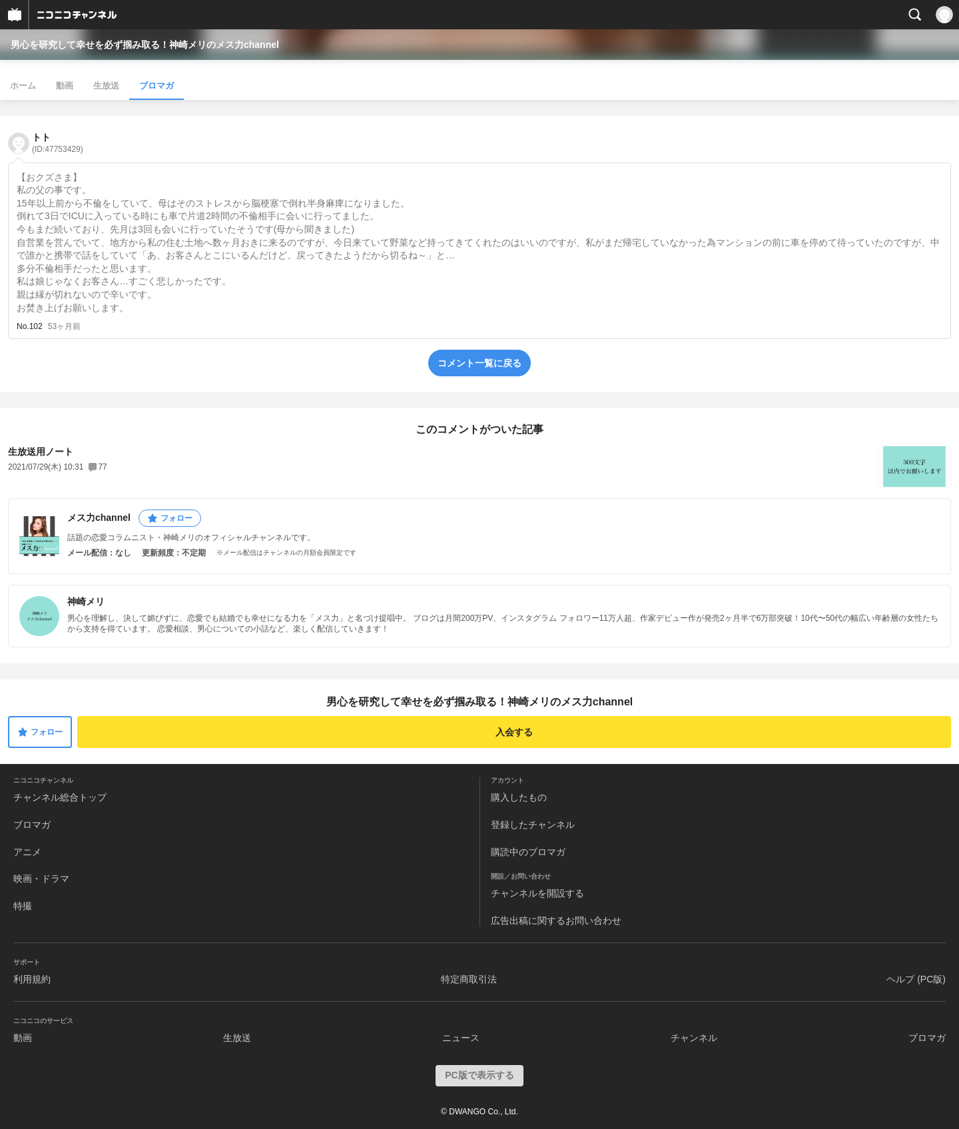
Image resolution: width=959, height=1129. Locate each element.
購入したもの (519, 797)
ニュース (461, 1037)
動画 (64, 86)
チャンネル (694, 1037)
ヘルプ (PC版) (916, 979)
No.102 (30, 326)
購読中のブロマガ (528, 852)
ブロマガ (156, 86)
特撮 (22, 906)
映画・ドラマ (41, 878)
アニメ (27, 852)
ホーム (23, 86)
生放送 (106, 86)
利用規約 (32, 979)
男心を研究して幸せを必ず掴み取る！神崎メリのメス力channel (145, 44)
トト (57, 143)
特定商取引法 (469, 979)
